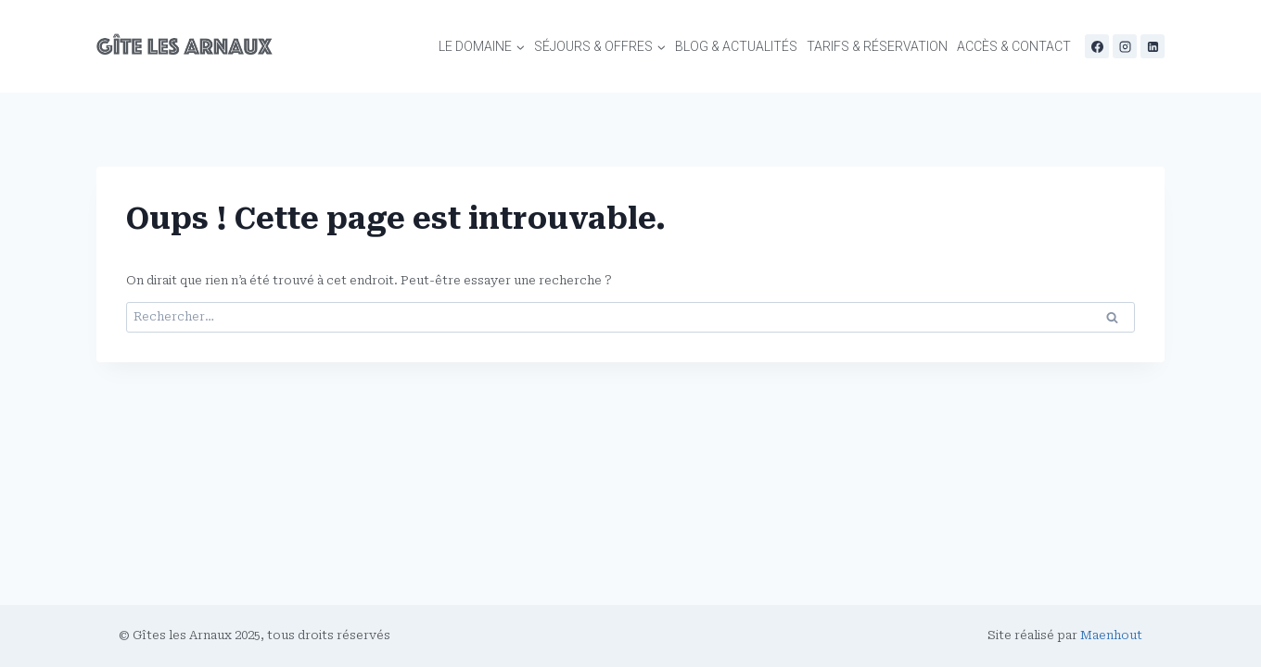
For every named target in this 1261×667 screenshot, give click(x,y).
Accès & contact (1014, 46)
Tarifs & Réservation (877, 46)
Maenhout (1111, 635)
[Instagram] (1125, 46)
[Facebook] (1097, 46)
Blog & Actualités (736, 46)
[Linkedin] (1152, 46)
